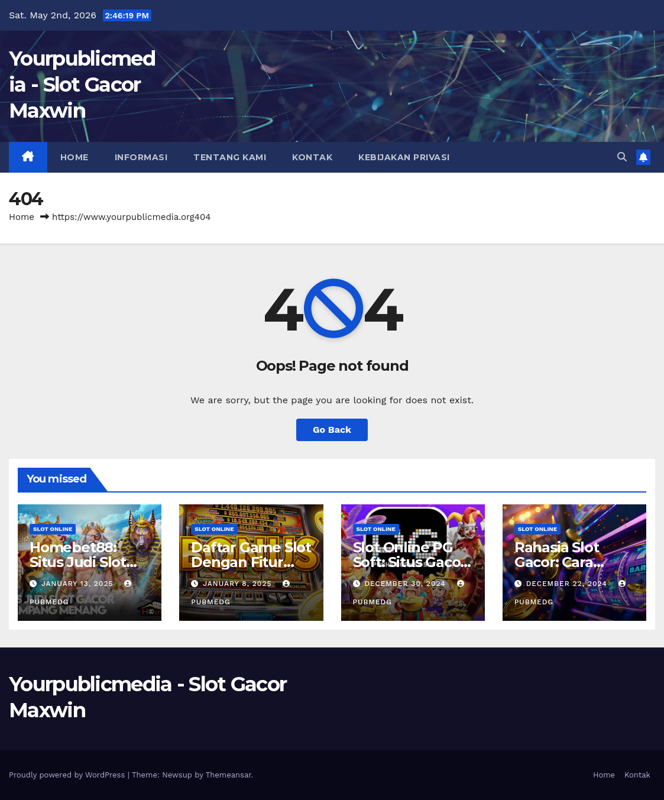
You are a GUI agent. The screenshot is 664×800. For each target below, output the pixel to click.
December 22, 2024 (568, 583)
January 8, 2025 (238, 583)
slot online (52, 529)
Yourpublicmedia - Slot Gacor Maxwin (82, 84)
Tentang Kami (229, 157)
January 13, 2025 (78, 583)
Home (74, 157)
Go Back (332, 429)
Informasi (141, 157)
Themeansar (228, 774)
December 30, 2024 (406, 583)
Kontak (312, 157)
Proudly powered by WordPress (68, 774)
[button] (622, 157)
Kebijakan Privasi (404, 157)
